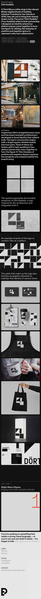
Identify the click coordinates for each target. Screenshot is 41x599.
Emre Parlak (7, 2)
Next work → (6, 484)
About (4, 553)
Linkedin (5, 563)
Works (4, 551)
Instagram (6, 561)
